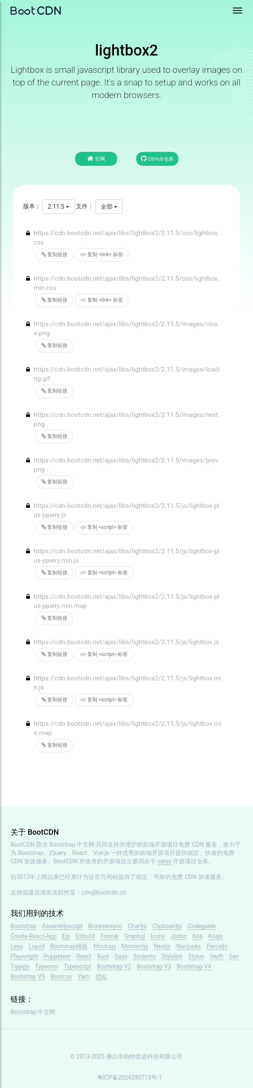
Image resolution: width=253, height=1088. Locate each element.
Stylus (196, 956)
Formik (109, 936)
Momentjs (135, 946)
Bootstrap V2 (114, 966)
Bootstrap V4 (194, 966)
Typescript (77, 966)
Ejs (66, 936)
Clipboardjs (167, 926)
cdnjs (164, 861)
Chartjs (137, 926)
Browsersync (105, 926)
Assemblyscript (62, 926)
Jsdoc (179, 936)
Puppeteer (57, 956)
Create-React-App (34, 936)
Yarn (83, 976)
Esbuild (84, 936)
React (84, 956)
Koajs (215, 936)
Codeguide (202, 926)
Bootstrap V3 (154, 966)
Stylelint (171, 956)
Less (17, 946)
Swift (216, 956)
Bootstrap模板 (69, 946)
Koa (197, 936)
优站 (101, 976)
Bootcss (61, 976)
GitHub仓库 (157, 158)
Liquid (37, 946)
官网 (96, 158)
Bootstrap (23, 926)
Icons (158, 936)
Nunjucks (188, 946)
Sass (121, 956)
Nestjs (162, 946)
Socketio (144, 956)
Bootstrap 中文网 (72, 844)
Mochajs (105, 946)
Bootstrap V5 (28, 976)
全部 (109, 206)
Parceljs (217, 946)
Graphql (134, 936)
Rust (103, 956)
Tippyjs (20, 966)
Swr (234, 956)
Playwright (24, 956)
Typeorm (46, 966)
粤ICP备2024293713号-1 (129, 1077)
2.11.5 (58, 206)
